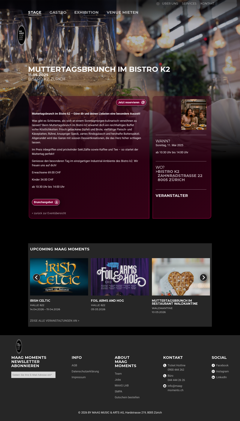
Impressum (79, 377)
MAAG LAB (122, 385)
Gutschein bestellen (127, 397)
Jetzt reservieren (128, 102)
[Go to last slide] (36, 277)
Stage (34, 12)
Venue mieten (122, 12)
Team (118, 373)
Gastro (58, 12)
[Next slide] (203, 277)
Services (189, 3)
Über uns (170, 3)
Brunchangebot (43, 202)
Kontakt (207, 3)
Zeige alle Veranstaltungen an (53, 320)
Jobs (118, 379)
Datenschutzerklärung (85, 371)
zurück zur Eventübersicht (50, 213)
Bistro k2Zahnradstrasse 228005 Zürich (180, 175)
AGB (74, 365)
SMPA (118, 391)
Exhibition (86, 12)
